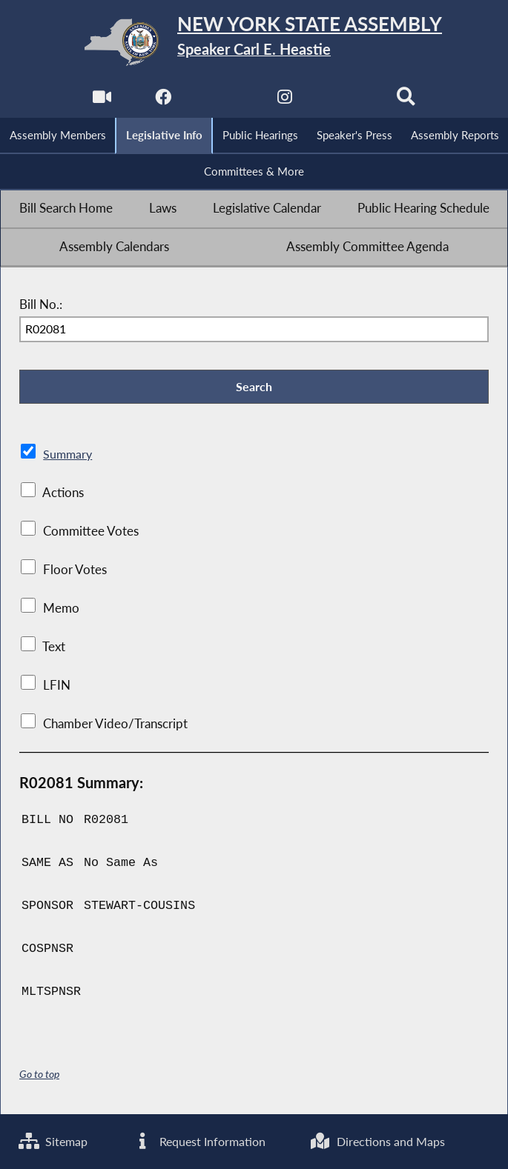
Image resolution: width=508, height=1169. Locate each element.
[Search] (406, 101)
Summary (68, 456)
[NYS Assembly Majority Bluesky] (346, 101)
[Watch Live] (101, 101)
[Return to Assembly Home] (254, 42)
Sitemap (54, 1140)
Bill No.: (40, 305)
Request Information (200, 1140)
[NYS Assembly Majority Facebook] (162, 101)
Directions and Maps (379, 1140)
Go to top (39, 1076)
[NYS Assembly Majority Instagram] (284, 101)
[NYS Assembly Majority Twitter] (223, 101)
